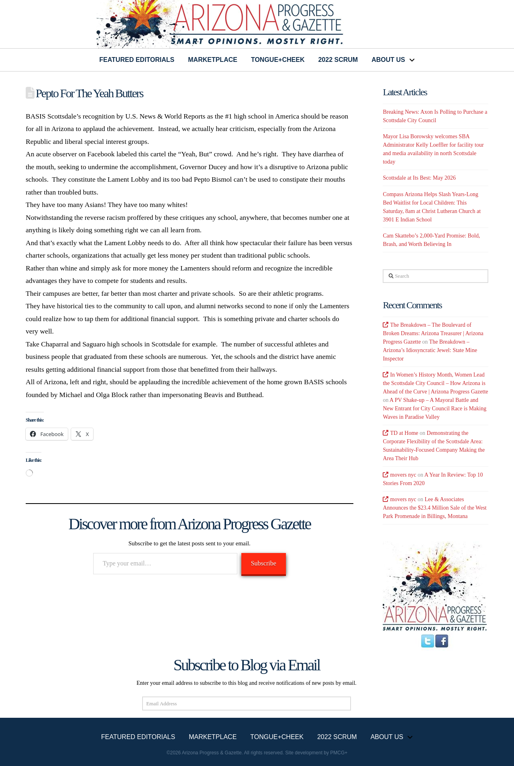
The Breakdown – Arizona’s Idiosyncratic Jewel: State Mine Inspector (430, 350)
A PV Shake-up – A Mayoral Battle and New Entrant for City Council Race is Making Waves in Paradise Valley (434, 408)
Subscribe (263, 563)
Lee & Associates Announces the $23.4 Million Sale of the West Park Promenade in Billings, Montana (434, 507)
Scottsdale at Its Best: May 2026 (419, 178)
